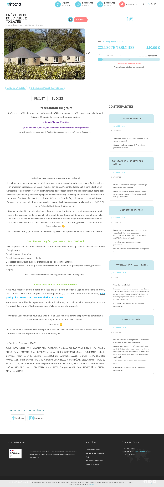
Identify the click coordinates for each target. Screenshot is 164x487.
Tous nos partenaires (94, 461)
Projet (39, 98)
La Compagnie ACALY (112, 42)
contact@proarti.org (142, 452)
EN (152, 4)
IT (155, 4)
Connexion (128, 4)
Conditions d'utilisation (95, 453)
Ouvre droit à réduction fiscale (129, 63)
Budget (57, 98)
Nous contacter (92, 465)
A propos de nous (93, 449)
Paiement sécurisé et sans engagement (129, 67)
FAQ (87, 457)
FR (149, 4)
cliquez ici (91, 484)
